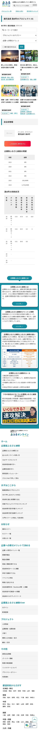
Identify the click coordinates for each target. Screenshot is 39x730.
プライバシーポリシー (9, 672)
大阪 (17, 715)
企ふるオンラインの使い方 (11, 455)
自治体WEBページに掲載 (10, 569)
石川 (13, 704)
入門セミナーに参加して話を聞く (13, 518)
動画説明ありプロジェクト (11, 490)
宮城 (19, 691)
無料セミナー (6, 529)
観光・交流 (6, 642)
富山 (8, 704)
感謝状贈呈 (6, 555)
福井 (17, 704)
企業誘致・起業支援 (26, 111)
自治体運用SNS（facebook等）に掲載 (15, 587)
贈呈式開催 (6, 559)
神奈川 (32, 697)
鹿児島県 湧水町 (6, 74)
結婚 (11, 113)
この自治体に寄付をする (17, 144)
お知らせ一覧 (6, 538)
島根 (8, 722)
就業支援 (3, 77)
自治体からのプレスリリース (11, 596)
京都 (13, 715)
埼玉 (17, 697)
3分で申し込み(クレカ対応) (11, 495)
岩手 (14, 691)
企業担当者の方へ (8, 469)
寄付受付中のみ (9, 47)
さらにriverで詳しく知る (10, 478)
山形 (28, 691)
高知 (8, 724)
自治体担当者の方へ (8, 464)
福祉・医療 (33, 79)
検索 (21, 47)
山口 (22, 722)
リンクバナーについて (9, 668)
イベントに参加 (7, 578)
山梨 (22, 704)
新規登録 (5, 612)
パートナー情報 (7, 658)
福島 (33, 691)
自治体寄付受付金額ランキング (12, 513)
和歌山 (32, 715)
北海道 (5, 691)
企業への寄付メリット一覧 (11, 550)
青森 (10, 691)
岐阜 (31, 704)
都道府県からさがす (12, 685)
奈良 (27, 715)
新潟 (4, 704)
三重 (4, 715)
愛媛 (4, 724)
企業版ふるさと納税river (13, 602)
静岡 (4, 706)
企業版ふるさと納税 (10, 445)
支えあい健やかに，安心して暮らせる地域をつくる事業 (29, 67)
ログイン (5, 607)
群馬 (13, 697)
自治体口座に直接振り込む (11, 499)
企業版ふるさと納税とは (10, 451)
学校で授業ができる (8, 573)
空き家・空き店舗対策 (7, 79)
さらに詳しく (19, 304)
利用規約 (5, 677)
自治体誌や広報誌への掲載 (11, 591)
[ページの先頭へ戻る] (34, 719)
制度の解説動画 (7, 663)
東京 (27, 697)
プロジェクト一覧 (6, 11)
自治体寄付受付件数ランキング (12, 508)
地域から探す (19, 11)
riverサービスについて (9, 460)
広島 (17, 722)
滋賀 (8, 715)
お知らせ (5, 524)
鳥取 (4, 722)
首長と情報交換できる (9, 564)
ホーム (4, 441)
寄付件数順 (11, 26)
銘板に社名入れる (8, 582)
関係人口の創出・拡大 (9, 638)
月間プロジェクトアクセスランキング (14, 504)
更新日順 (19, 26)
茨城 (4, 697)
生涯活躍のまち (24, 79)
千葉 (22, 697)
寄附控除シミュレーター (10, 473)
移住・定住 (10, 77)
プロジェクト (7, 619)
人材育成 (5, 624)
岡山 (13, 722)
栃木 (8, 697)
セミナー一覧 (6, 534)
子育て (16, 113)
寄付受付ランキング (32, 11)
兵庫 (22, 715)
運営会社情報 (6, 654)
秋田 (23, 691)
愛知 (8, 706)
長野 (27, 704)
